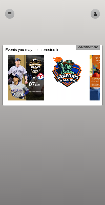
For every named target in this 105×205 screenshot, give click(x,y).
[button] (95, 14)
